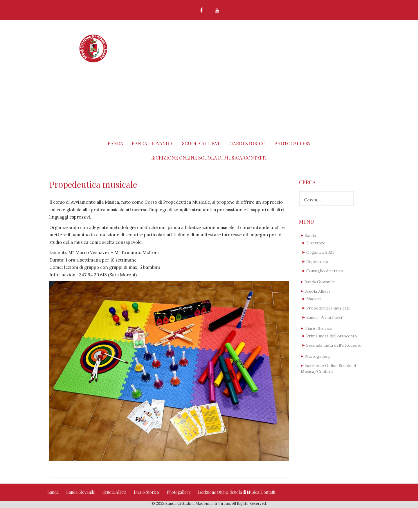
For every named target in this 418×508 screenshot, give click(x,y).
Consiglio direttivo (324, 270)
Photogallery (292, 143)
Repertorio (317, 261)
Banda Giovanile (152, 143)
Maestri (313, 298)
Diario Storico (247, 143)
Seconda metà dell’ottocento (334, 345)
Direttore (315, 243)
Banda (115, 143)
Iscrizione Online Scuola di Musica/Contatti (209, 158)
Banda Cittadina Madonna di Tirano (224, 41)
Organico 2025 (320, 252)
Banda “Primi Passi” (325, 317)
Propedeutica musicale (328, 308)
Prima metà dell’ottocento (331, 336)
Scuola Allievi (200, 143)
